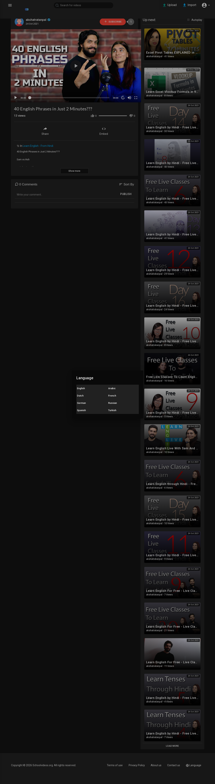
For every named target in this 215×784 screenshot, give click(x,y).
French (112, 395)
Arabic (112, 388)
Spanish (81, 410)
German (81, 403)
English (81, 388)
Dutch (80, 395)
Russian (112, 403)
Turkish (112, 410)
